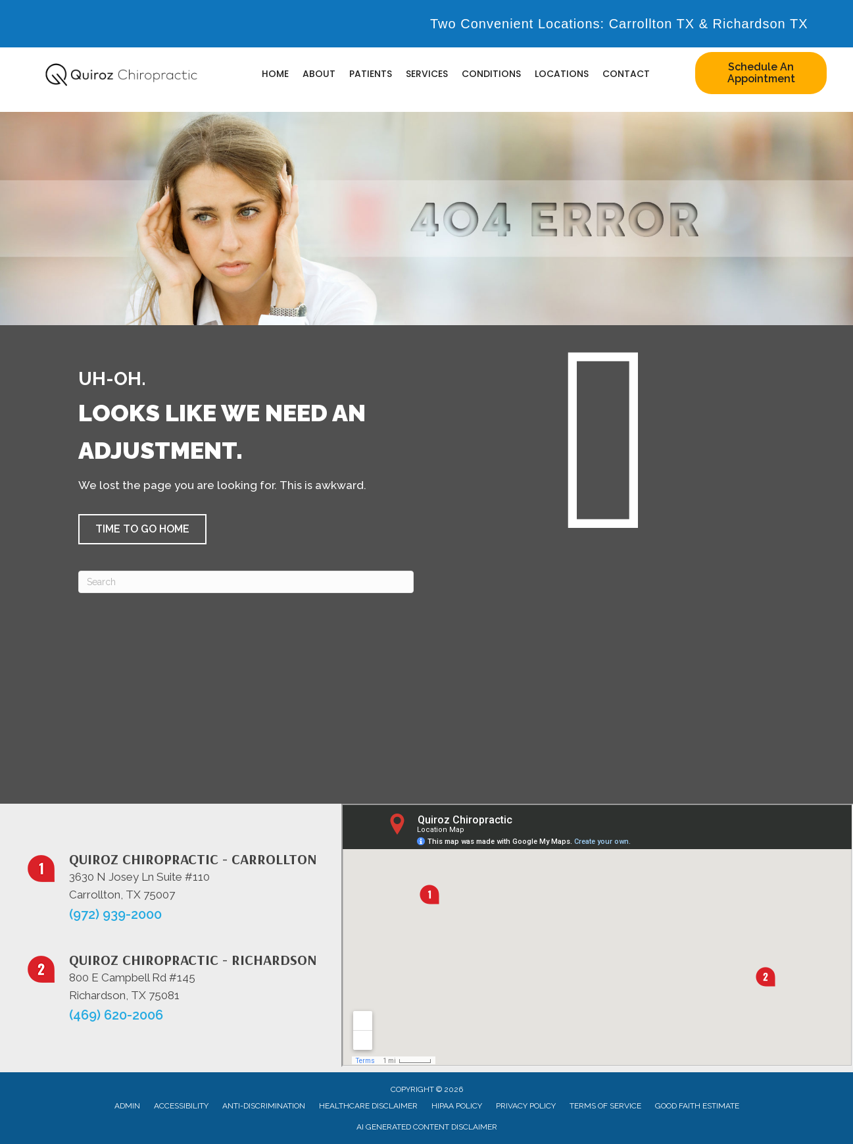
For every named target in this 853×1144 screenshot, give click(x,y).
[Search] (246, 582)
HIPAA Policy (456, 1105)
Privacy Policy (526, 1105)
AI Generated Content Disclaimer (426, 1126)
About (319, 73)
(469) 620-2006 (116, 1015)
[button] (142, 529)
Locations (562, 73)
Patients (370, 73)
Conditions (491, 73)
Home (275, 73)
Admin (127, 1105)
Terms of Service (605, 1105)
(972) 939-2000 (115, 914)
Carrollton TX (652, 23)
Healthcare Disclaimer (368, 1105)
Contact (626, 73)
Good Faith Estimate (697, 1105)
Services (427, 73)
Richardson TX (760, 23)
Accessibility (181, 1105)
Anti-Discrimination (263, 1105)
